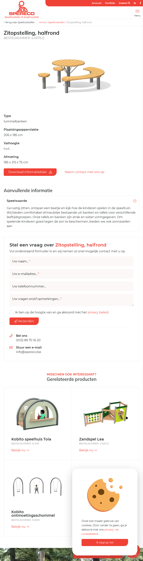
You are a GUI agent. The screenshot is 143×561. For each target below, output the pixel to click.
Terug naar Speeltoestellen (19, 22)
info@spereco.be (28, 352)
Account (96, 3)
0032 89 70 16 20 (28, 340)
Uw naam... (21, 261)
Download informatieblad (30, 172)
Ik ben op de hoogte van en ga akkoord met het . (62, 312)
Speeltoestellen (56, 22)
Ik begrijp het (105, 542)
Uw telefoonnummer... (29, 286)
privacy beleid (98, 312)
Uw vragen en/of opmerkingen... (37, 299)
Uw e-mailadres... (25, 273)
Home (42, 22)
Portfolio (110, 3)
